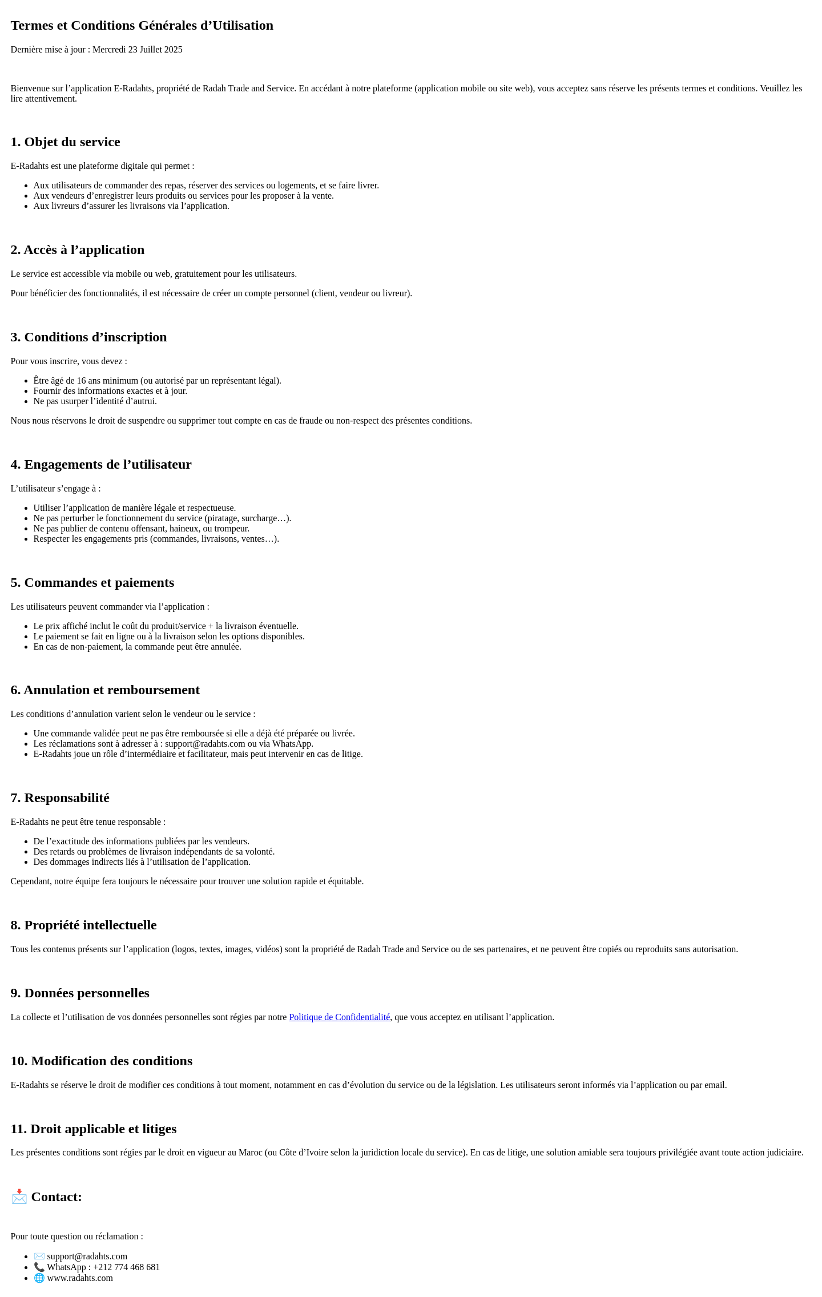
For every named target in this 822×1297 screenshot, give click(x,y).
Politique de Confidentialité (339, 1017)
